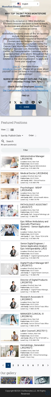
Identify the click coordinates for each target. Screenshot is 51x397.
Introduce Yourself (12, 69)
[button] (27, 4)
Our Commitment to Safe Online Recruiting (25, 90)
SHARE (26, 107)
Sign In (16, 66)
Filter (25, 150)
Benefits (38, 86)
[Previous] (3, 365)
